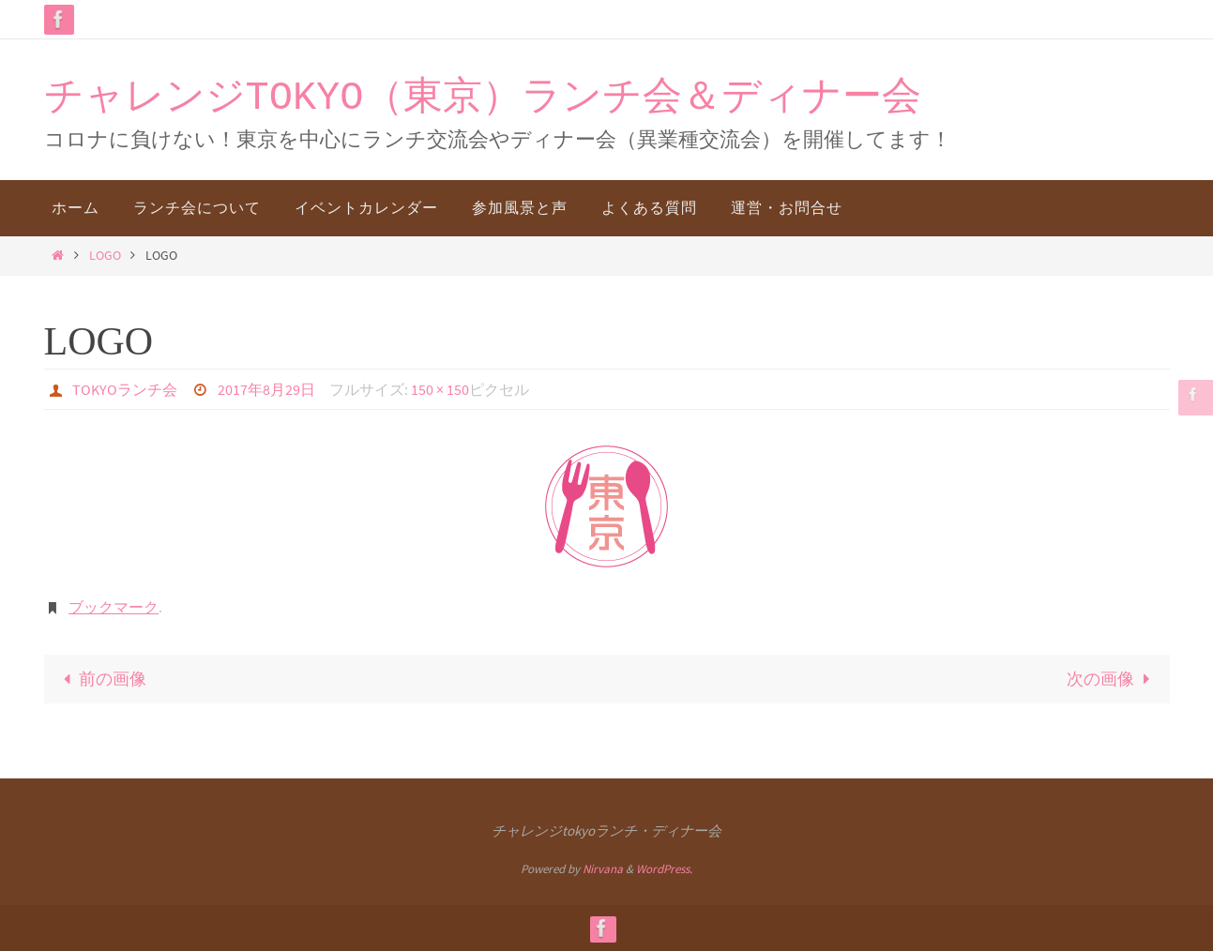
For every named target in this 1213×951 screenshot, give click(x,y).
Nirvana (603, 869)
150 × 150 (440, 389)
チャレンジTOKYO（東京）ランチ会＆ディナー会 (482, 98)
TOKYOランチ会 (124, 389)
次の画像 (1112, 678)
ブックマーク (113, 606)
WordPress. (664, 869)
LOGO (105, 255)
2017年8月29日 (266, 389)
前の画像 (100, 678)
